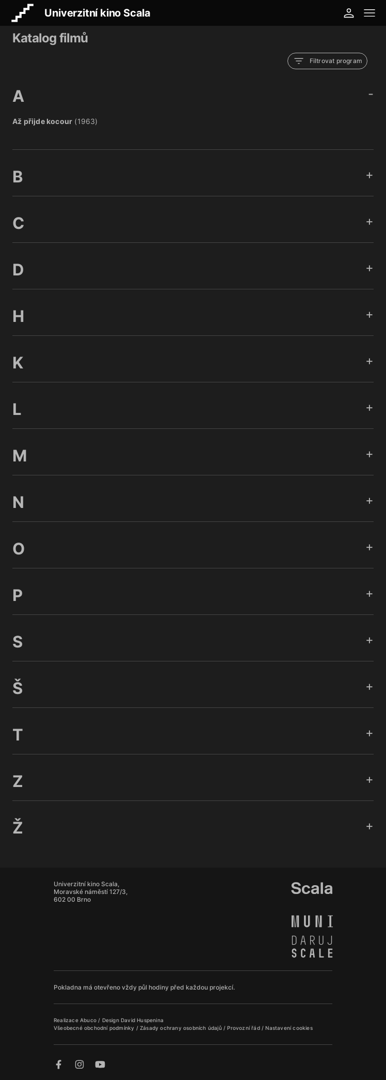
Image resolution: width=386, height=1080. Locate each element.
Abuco (88, 1020)
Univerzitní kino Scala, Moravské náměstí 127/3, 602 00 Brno (90, 891)
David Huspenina (142, 1020)
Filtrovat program (327, 61)
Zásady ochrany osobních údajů (181, 1028)
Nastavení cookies (288, 1028)
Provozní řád (244, 1028)
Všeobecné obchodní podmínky (95, 1028)
